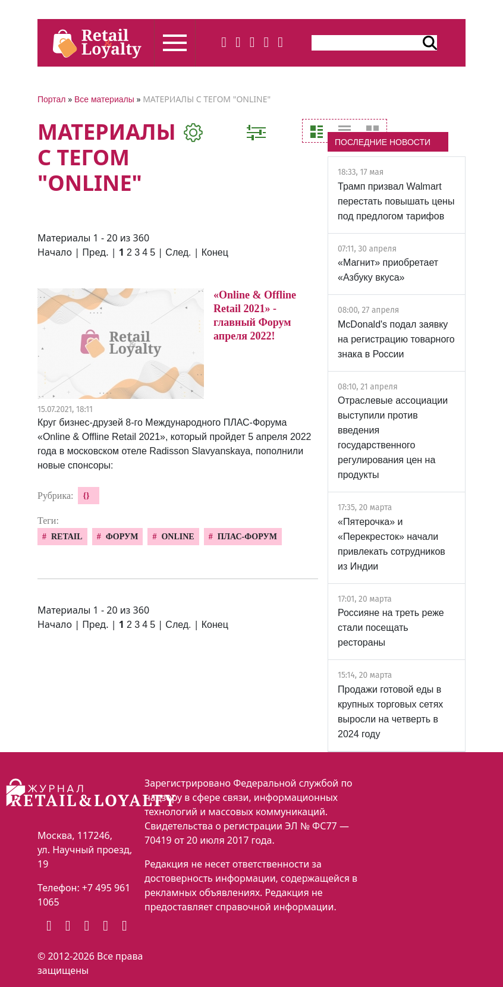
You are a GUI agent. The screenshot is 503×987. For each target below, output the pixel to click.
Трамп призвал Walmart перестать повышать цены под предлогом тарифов (396, 201)
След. (178, 252)
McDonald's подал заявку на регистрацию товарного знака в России (396, 339)
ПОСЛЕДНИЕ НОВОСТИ (382, 142)
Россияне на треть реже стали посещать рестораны (391, 627)
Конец (215, 252)
